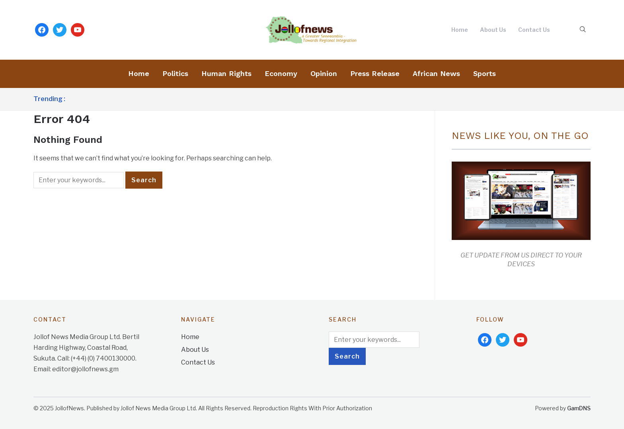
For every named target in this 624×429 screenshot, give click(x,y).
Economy (281, 73)
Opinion (323, 73)
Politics (175, 73)
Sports (484, 73)
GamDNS (579, 408)
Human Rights (226, 73)
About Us (493, 29)
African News (436, 73)
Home (459, 29)
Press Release (375, 73)
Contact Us (534, 29)
